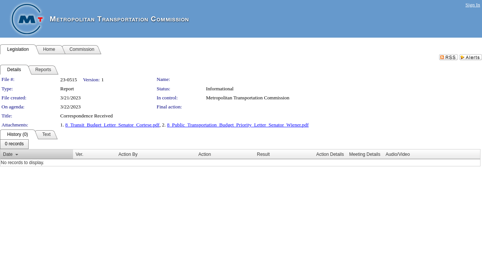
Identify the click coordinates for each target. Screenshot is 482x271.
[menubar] (14, 144)
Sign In (472, 5)
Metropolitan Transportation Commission (247, 97)
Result (263, 154)
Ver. (80, 154)
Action (204, 154)
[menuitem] (14, 144)
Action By (127, 154)
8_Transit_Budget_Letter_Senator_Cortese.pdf (112, 125)
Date (7, 154)
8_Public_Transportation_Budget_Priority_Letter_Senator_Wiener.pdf (237, 125)
